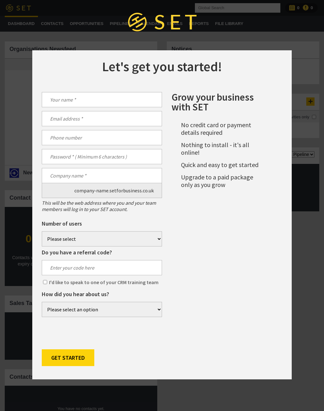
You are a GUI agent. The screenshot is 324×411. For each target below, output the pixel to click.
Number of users (62, 224)
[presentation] (90, 333)
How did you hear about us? (75, 294)
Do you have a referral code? (77, 252)
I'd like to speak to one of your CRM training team (104, 282)
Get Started (68, 357)
